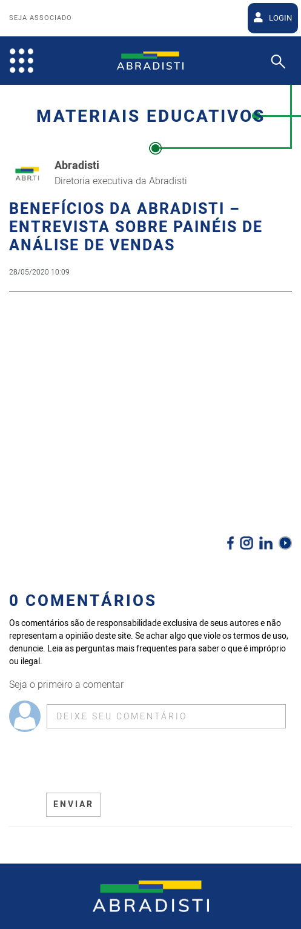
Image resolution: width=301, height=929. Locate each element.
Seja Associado (40, 18)
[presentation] (138, 762)
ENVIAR (73, 804)
